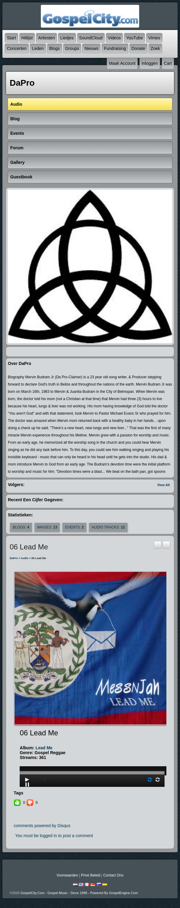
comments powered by (42, 825)
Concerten (17, 48)
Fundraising (115, 48)
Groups (72, 48)
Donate (138, 48)
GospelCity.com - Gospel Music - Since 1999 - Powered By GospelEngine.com (79, 893)
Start (11, 37)
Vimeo (154, 37)
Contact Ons (113, 875)
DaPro (14, 558)
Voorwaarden (67, 875)
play (92, 756)
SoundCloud (91, 37)
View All (163, 485)
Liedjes (67, 37)
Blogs (54, 48)
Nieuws (91, 48)
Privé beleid (90, 875)
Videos (114, 37)
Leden (38, 48)
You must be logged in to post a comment (54, 835)
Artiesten (46, 37)
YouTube (134, 37)
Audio (24, 558)
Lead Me (43, 747)
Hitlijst (27, 37)
